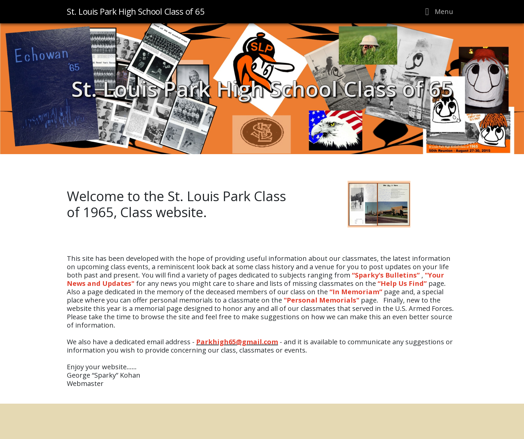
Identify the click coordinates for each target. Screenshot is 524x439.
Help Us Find (402, 283)
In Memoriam (356, 291)
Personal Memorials (321, 300)
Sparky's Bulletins (386, 275)
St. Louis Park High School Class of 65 (262, 88)
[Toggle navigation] (437, 11)
